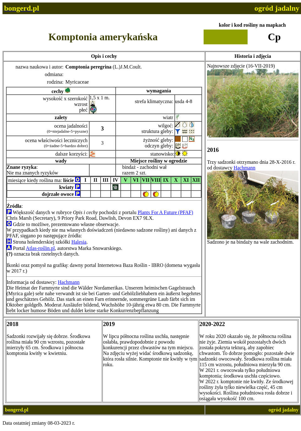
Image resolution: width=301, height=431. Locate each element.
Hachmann (68, 282)
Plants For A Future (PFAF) (165, 212)
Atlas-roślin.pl (40, 248)
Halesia (78, 242)
